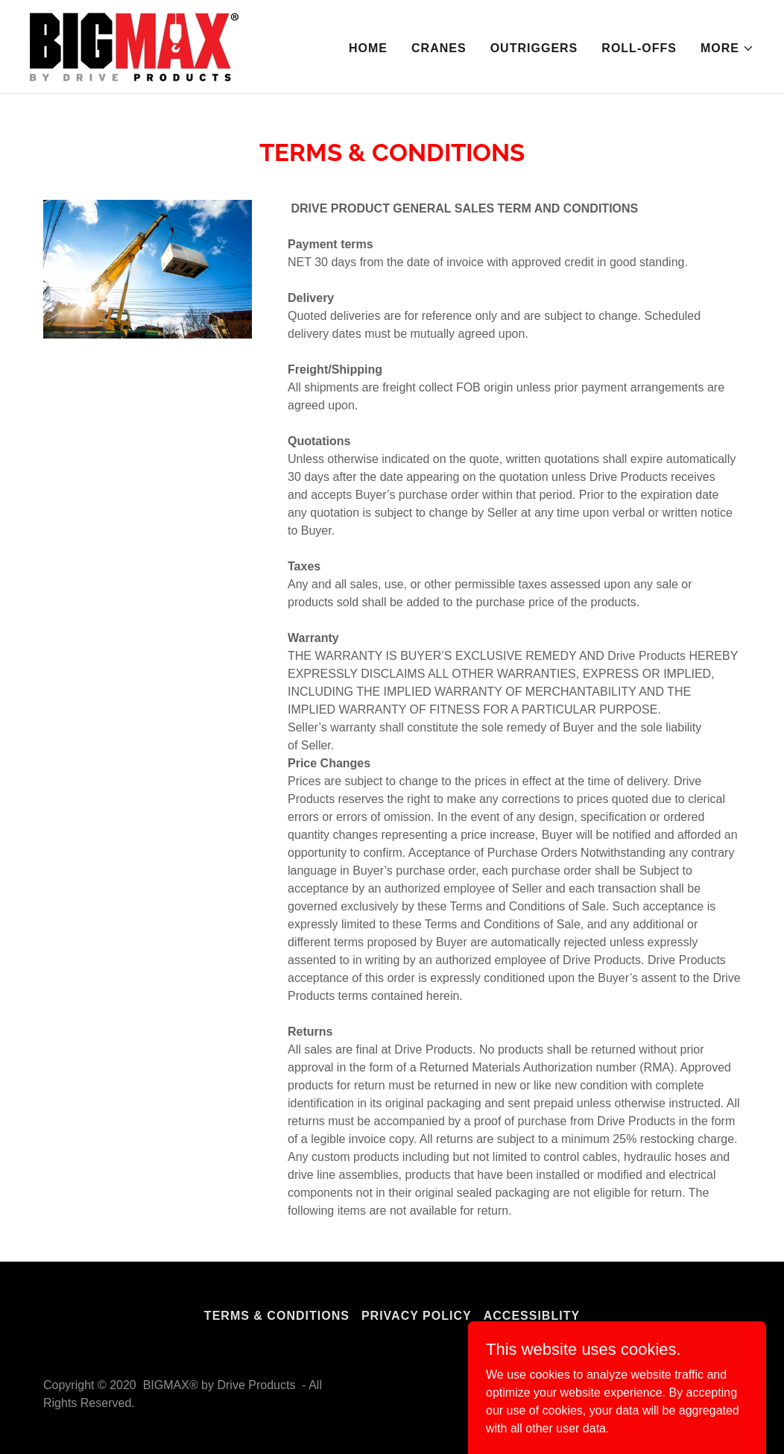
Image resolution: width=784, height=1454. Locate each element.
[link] (134, 46)
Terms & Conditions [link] (277, 1315)
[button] (727, 48)
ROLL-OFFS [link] (639, 48)
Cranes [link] (439, 48)
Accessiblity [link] (532, 1315)
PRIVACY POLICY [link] (416, 1315)
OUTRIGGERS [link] (534, 48)
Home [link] (368, 48)
